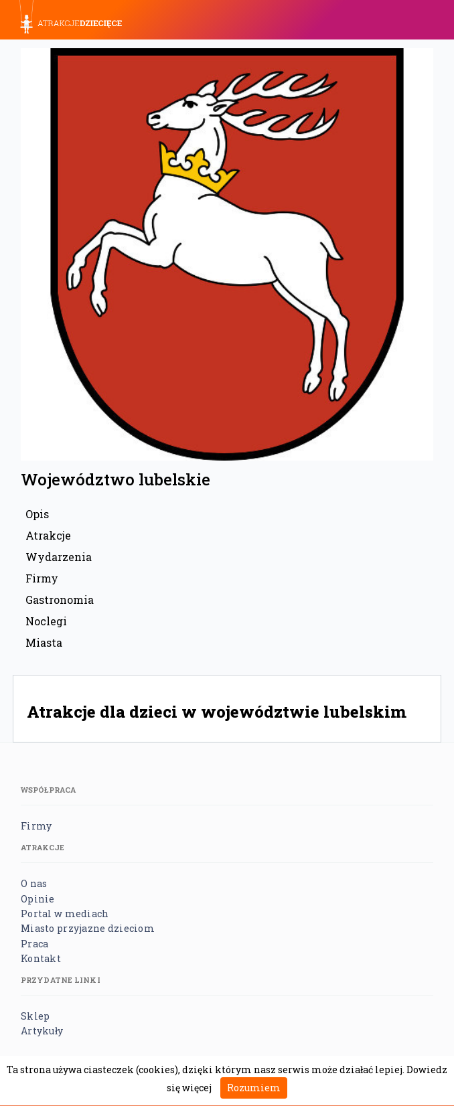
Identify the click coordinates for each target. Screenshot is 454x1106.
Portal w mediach (64, 913)
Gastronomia (59, 599)
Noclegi (46, 621)
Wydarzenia (58, 557)
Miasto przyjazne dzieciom (88, 928)
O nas (34, 883)
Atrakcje (48, 535)
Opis (37, 514)
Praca (34, 943)
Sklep (35, 1016)
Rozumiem (254, 1087)
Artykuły (42, 1030)
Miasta (43, 642)
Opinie (38, 898)
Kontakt (41, 958)
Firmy (41, 578)
